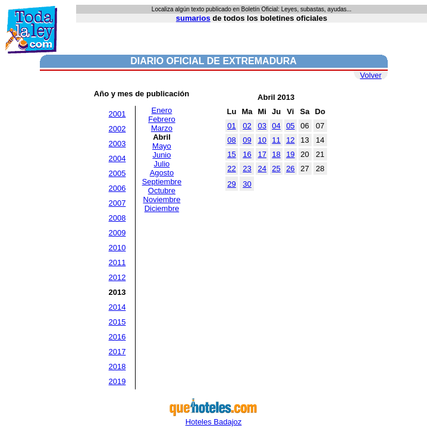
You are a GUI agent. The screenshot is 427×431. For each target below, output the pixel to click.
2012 (117, 277)
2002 (117, 128)
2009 (117, 232)
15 (231, 154)
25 (276, 168)
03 (262, 125)
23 (247, 168)
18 (276, 154)
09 (247, 140)
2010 (117, 247)
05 (290, 125)
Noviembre (162, 199)
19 (290, 154)
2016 (117, 336)
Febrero (161, 119)
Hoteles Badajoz (213, 418)
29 (231, 184)
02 (247, 125)
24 (262, 168)
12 (290, 140)
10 (262, 140)
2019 (117, 381)
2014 (117, 307)
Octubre (161, 190)
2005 (117, 173)
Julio (162, 163)
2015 (117, 321)
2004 (117, 158)
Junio (161, 154)
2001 (117, 113)
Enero (162, 110)
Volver (370, 75)
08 (231, 140)
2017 (117, 351)
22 (231, 168)
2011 (117, 262)
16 (247, 154)
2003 (117, 143)
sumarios (193, 18)
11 (276, 140)
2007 (117, 203)
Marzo (161, 128)
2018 (117, 366)
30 (247, 184)
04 (276, 125)
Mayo (161, 145)
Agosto (162, 172)
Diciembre (162, 208)
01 (231, 125)
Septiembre (161, 181)
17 (262, 154)
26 (290, 168)
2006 (117, 188)
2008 (117, 217)
